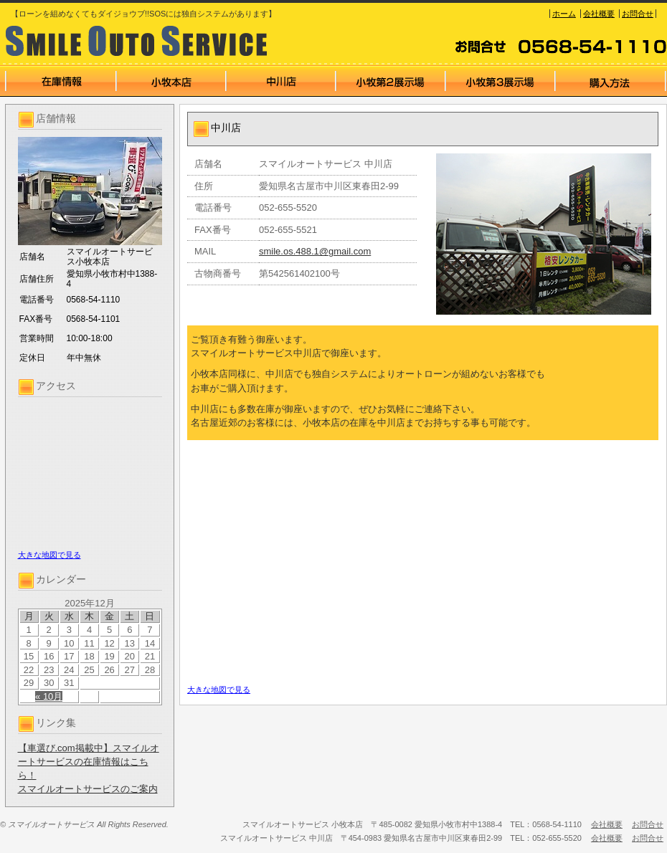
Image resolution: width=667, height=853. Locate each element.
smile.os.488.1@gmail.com (315, 251)
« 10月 (48, 696)
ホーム (564, 13)
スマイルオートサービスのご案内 (88, 788)
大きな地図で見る (49, 555)
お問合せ (637, 13)
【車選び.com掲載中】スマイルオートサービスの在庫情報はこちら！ (88, 762)
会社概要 (599, 13)
